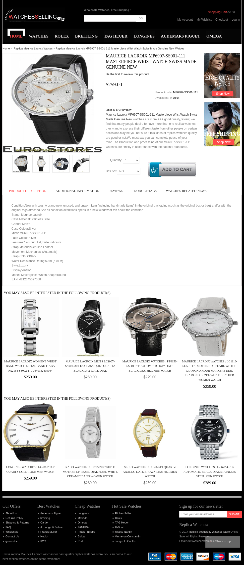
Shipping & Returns (17, 522)
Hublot (44, 536)
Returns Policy (14, 518)
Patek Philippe (86, 531)
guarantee (11, 541)
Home (6, 48)
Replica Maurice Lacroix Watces (33, 48)
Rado (81, 541)
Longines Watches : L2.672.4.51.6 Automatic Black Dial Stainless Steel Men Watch (209, 471)
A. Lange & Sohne (51, 527)
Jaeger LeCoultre (125, 541)
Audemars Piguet (50, 513)
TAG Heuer (122, 522)
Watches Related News (186, 191)
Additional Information (77, 191)
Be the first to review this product (127, 74)
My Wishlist (204, 19)
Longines (83, 513)
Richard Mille (123, 513)
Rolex (118, 518)
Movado (82, 518)
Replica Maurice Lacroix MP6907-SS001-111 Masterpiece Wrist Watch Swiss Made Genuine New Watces (120, 48)
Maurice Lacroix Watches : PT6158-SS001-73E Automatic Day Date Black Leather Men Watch (149, 366)
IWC (43, 541)
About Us (11, 513)
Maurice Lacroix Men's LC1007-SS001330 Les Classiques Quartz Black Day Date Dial (90, 366)
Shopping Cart (217, 12)
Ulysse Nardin (123, 531)
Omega (82, 522)
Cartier (44, 522)
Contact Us (12, 536)
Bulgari (82, 536)
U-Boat (119, 527)
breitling (45, 518)
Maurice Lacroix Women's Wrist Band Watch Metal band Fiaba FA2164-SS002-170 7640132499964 (30, 366)
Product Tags (144, 191)
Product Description (27, 191)
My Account (185, 19)
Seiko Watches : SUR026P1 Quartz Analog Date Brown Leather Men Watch (150, 471)
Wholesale (11, 531)
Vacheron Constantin (127, 536)
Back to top (224, 541)
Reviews (116, 191)
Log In (236, 19)
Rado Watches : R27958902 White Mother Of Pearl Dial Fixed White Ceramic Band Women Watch (90, 471)
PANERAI (83, 527)
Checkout (221, 19)
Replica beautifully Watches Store (209, 531)
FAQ (8, 527)
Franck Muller (48, 531)
